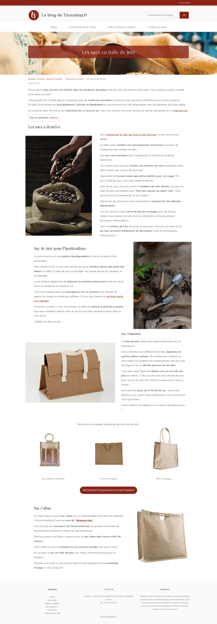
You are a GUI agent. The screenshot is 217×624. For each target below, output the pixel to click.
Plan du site (52, 610)
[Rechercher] (184, 15)
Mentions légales (52, 603)
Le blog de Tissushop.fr (64, 15)
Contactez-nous (157, 27)
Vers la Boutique (184, 3)
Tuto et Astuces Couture (121, 27)
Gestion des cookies (52, 613)
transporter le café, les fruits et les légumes (131, 134)
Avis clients (52, 600)
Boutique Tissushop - (37, 79)
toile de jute (180, 110)
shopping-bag (84, 520)
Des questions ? (52, 607)
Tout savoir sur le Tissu (82, 27)
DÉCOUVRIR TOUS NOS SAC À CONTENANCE (108, 490)
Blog (53, 27)
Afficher (53, 117)
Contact (52, 597)
